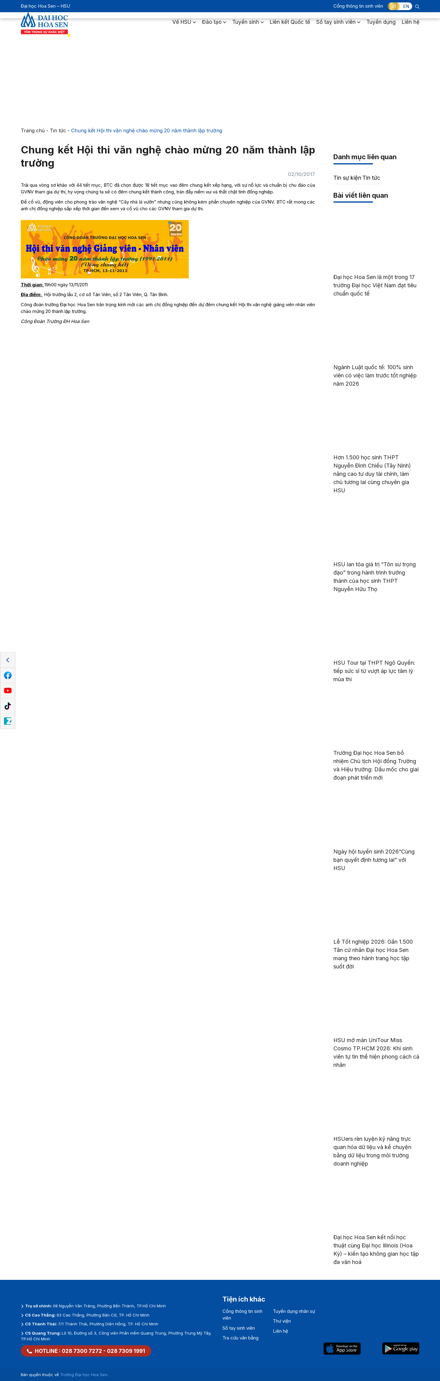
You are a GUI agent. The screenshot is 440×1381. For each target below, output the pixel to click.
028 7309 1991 (126, 1351)
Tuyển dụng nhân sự (294, 1311)
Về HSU (184, 26)
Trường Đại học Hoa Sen (83, 1374)
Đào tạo (214, 26)
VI (394, 6)
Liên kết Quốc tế (290, 26)
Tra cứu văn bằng (240, 1338)
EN (406, 6)
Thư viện (282, 1321)
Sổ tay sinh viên (338, 26)
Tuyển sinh (248, 26)
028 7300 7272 (82, 1351)
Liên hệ (411, 26)
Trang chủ (33, 130)
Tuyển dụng (381, 26)
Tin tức (58, 130)
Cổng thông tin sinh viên (358, 6)
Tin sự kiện (347, 177)
